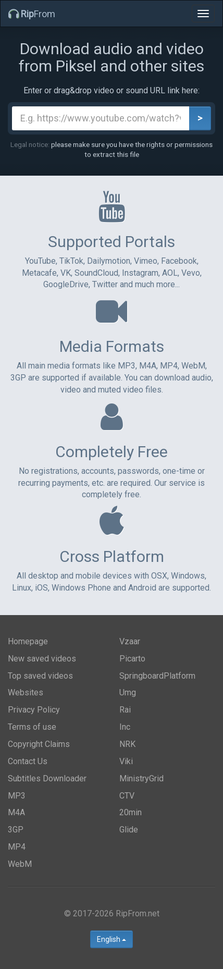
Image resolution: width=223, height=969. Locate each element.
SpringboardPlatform (157, 676)
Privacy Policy (34, 710)
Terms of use (32, 727)
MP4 (17, 847)
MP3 (17, 796)
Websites (25, 692)
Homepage (28, 641)
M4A (16, 812)
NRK (127, 744)
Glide (128, 830)
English (111, 939)
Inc (124, 727)
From (31, 13)
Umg (127, 692)
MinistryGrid (141, 778)
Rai (125, 710)
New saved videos (42, 659)
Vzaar (129, 641)
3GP (15, 830)
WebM (20, 864)
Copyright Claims (39, 744)
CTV (126, 796)
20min (130, 812)
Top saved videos (40, 676)
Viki (126, 761)
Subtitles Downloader (47, 778)
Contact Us (27, 761)
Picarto (132, 659)
